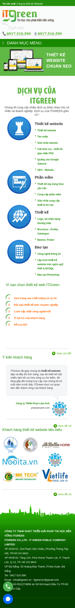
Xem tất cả (64, 425)
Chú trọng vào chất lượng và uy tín (35, 298)
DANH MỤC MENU (22, 43)
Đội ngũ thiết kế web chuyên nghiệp (36, 304)
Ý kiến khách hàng (17, 357)
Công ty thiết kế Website (30, 3)
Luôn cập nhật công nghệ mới (32, 311)
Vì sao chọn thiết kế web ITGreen (32, 285)
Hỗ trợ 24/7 (20, 324)
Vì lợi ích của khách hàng (29, 318)
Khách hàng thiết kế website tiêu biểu (32, 430)
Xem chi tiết (64, 353)
